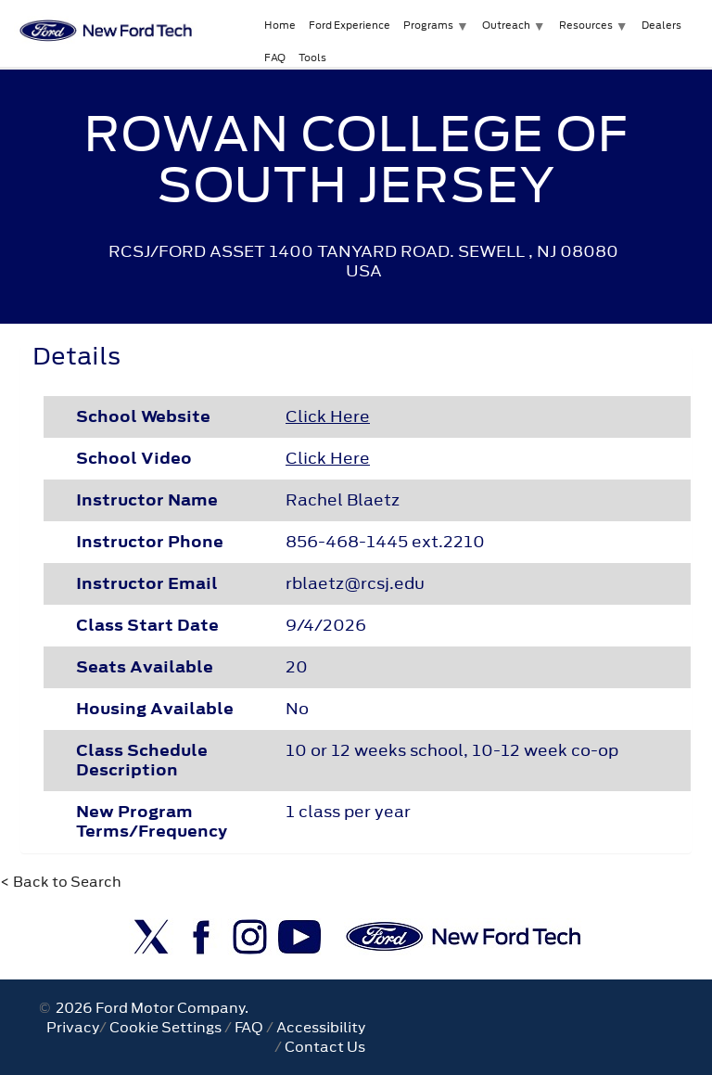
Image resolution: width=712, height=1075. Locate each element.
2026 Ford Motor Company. (149, 1007)
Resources (586, 25)
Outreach (506, 25)
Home (280, 25)
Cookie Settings (165, 1027)
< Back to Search (60, 881)
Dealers (661, 25)
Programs (428, 25)
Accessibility (320, 1027)
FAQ (275, 57)
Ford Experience (349, 25)
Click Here (328, 416)
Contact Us (325, 1046)
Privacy (72, 1027)
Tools (312, 57)
